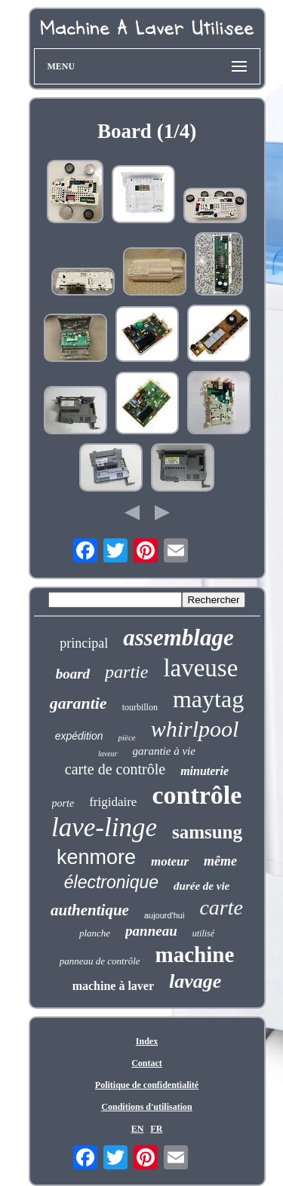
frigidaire (113, 802)
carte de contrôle (115, 769)
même (220, 861)
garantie (78, 703)
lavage (195, 981)
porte (63, 803)
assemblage (178, 637)
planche (94, 933)
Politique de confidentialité (146, 1085)
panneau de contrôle (100, 961)
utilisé (203, 933)
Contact (146, 1063)
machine (195, 954)
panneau (151, 931)
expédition (79, 736)
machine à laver (113, 985)
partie (126, 672)
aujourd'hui (164, 915)
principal (84, 643)
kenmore (96, 857)
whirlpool (195, 728)
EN (137, 1128)
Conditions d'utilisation (146, 1107)
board (73, 674)
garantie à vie (164, 751)
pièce (126, 737)
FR (156, 1128)
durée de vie (201, 886)
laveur (108, 753)
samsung (207, 832)
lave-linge (104, 827)
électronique (111, 882)
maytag (208, 699)
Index (147, 1041)
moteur (170, 861)
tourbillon (140, 707)
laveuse (200, 668)
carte (221, 907)
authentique (90, 910)
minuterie (204, 771)
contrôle (196, 795)
